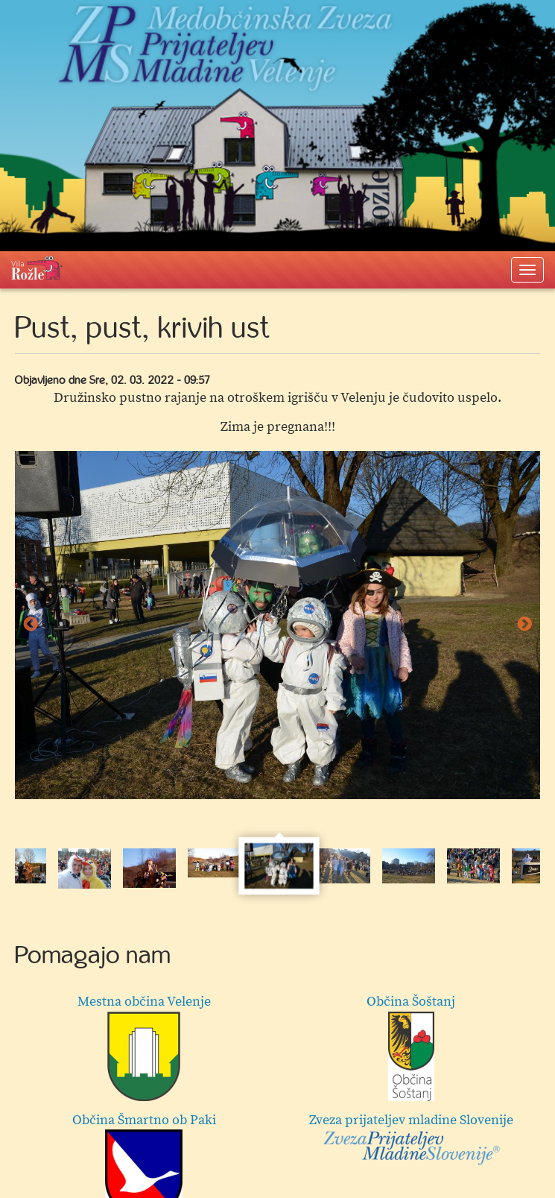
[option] (277, 625)
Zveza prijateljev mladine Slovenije (411, 1139)
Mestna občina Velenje (144, 1047)
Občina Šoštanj (411, 1047)
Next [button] (524, 624)
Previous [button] (30, 624)
